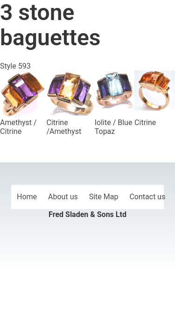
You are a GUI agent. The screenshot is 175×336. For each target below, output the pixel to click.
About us (63, 196)
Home (27, 196)
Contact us (147, 196)
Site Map (104, 196)
